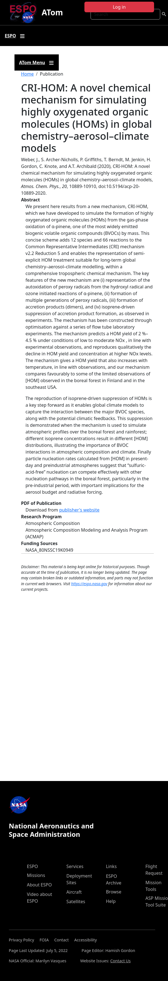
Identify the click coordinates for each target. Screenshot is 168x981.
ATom (52, 12)
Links (111, 866)
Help (111, 901)
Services (74, 866)
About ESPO (39, 885)
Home (27, 74)
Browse (113, 892)
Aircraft (74, 892)
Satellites (75, 901)
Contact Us (120, 960)
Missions (36, 875)
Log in (119, 7)
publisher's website (79, 510)
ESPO (32, 866)
